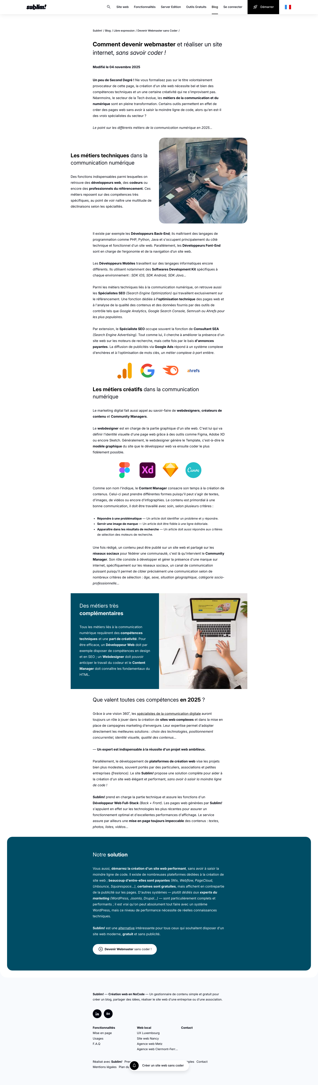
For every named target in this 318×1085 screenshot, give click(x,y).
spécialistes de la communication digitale (169, 713)
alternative (126, 928)
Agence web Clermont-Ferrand (158, 1049)
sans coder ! (124, 949)
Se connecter (232, 7)
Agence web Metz (150, 1044)
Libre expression (124, 30)
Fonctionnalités (144, 7)
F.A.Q (96, 1044)
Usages (98, 1038)
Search (108, 7)
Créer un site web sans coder (163, 1065)
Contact (187, 1028)
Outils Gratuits (196, 7)
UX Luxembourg (148, 1033)
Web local (144, 1028)
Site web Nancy (148, 1038)
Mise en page (102, 1033)
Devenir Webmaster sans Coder (158, 30)
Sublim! (97, 30)
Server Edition (171, 7)
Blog (215, 7)
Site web (122, 7)
